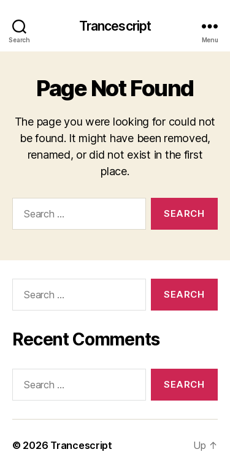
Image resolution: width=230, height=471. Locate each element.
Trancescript (115, 26)
